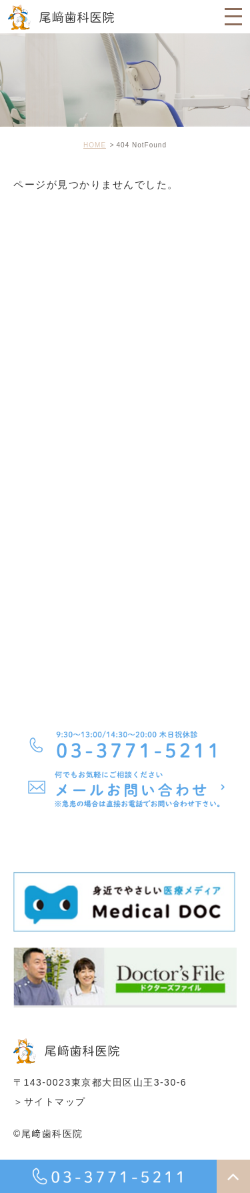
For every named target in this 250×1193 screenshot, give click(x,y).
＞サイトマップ (49, 1101)
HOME (94, 145)
